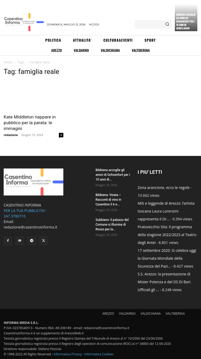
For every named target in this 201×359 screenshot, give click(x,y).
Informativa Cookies (99, 354)
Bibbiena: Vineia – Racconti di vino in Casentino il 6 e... (108, 199)
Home (8, 62)
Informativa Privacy (68, 354)
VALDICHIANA (151, 313)
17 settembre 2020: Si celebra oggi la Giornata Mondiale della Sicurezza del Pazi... (167, 258)
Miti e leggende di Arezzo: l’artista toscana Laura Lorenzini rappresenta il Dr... (166, 211)
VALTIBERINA (175, 313)
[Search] (167, 24)
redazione (11, 135)
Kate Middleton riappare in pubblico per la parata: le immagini (30, 122)
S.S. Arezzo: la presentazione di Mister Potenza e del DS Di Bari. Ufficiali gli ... (164, 281)
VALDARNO (127, 313)
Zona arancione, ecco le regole (163, 187)
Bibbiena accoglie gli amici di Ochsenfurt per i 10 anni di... (113, 174)
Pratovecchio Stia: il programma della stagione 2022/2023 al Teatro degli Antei (167, 234)
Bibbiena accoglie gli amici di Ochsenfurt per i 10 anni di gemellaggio (186, 21)
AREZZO (108, 313)
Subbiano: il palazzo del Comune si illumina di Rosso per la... (112, 224)
